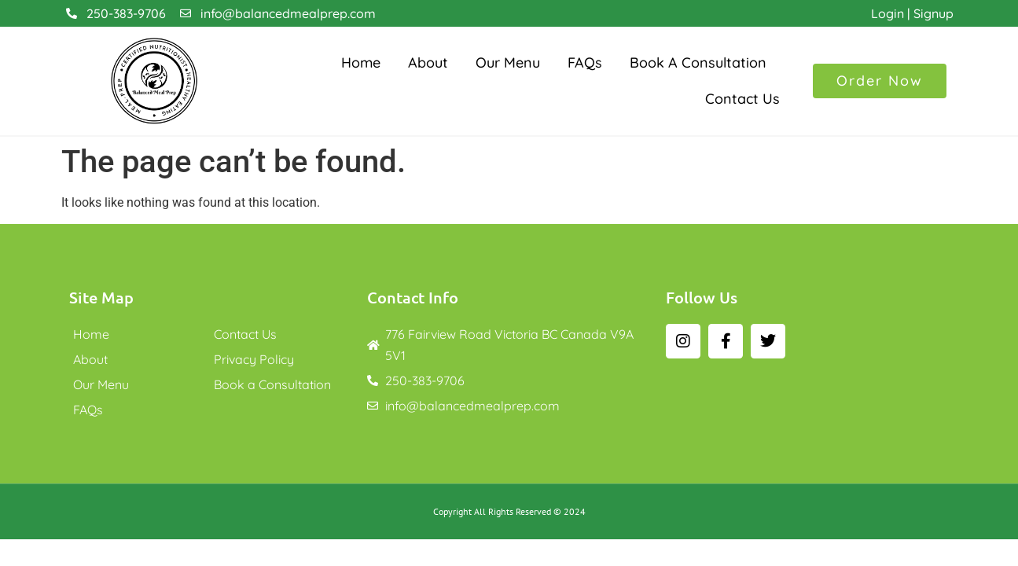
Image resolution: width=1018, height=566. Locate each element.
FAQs (585, 62)
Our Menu (508, 62)
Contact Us (742, 99)
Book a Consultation (698, 62)
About (428, 62)
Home (360, 62)
